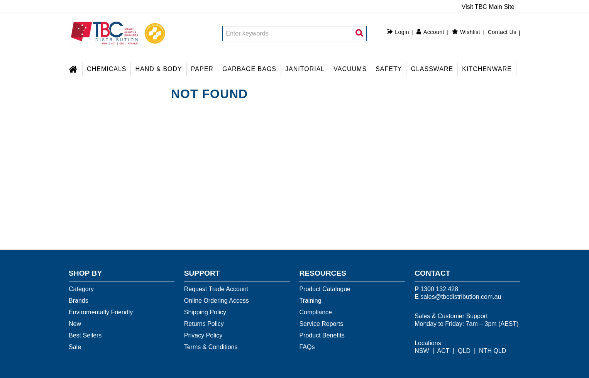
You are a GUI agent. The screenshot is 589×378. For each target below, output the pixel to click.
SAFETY (389, 69)
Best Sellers (85, 335)
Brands (78, 300)
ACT (443, 350)
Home (75, 68)
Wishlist (470, 32)
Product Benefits (321, 335)
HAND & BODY (158, 69)
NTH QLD (492, 350)
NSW (422, 350)
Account (433, 32)
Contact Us (502, 32)
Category (81, 289)
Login (402, 32)
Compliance (315, 312)
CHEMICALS (106, 69)
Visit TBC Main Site (488, 7)
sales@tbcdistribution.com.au (460, 296)
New (75, 323)
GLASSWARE (432, 69)
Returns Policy (204, 323)
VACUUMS (350, 69)
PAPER (202, 69)
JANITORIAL (305, 69)
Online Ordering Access (216, 300)
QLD (464, 350)
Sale (75, 347)
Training (310, 300)
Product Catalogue (324, 289)
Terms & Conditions (211, 347)
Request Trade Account (216, 289)
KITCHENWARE (487, 69)
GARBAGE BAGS (249, 69)
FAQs (307, 347)
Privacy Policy (203, 335)
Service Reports (321, 323)
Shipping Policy (205, 312)
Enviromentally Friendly (101, 312)
